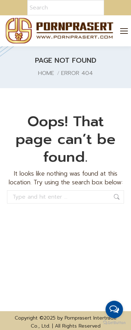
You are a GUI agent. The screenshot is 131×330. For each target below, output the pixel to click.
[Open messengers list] (114, 309)
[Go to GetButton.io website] (114, 323)
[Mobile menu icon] (124, 31)
